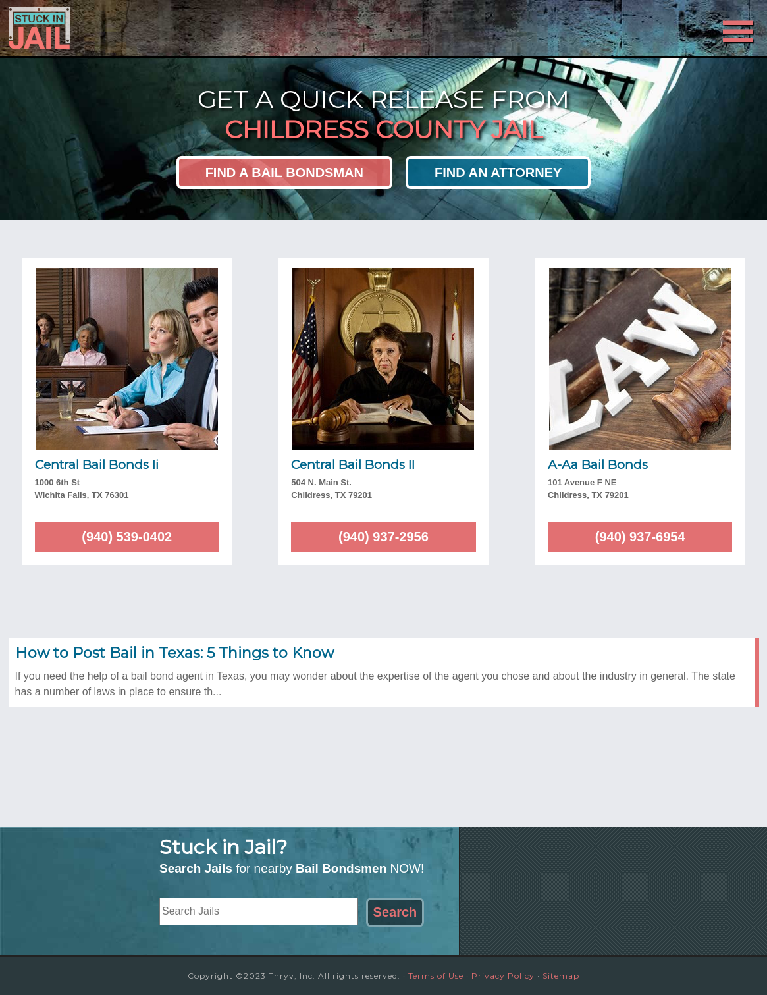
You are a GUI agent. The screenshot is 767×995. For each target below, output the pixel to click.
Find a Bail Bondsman (284, 172)
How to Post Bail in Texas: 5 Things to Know (174, 653)
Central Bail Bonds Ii (97, 464)
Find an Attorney (498, 172)
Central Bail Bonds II (353, 464)
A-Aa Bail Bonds (598, 464)
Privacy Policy (503, 976)
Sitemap (560, 976)
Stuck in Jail (127, 28)
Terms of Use (435, 976)
